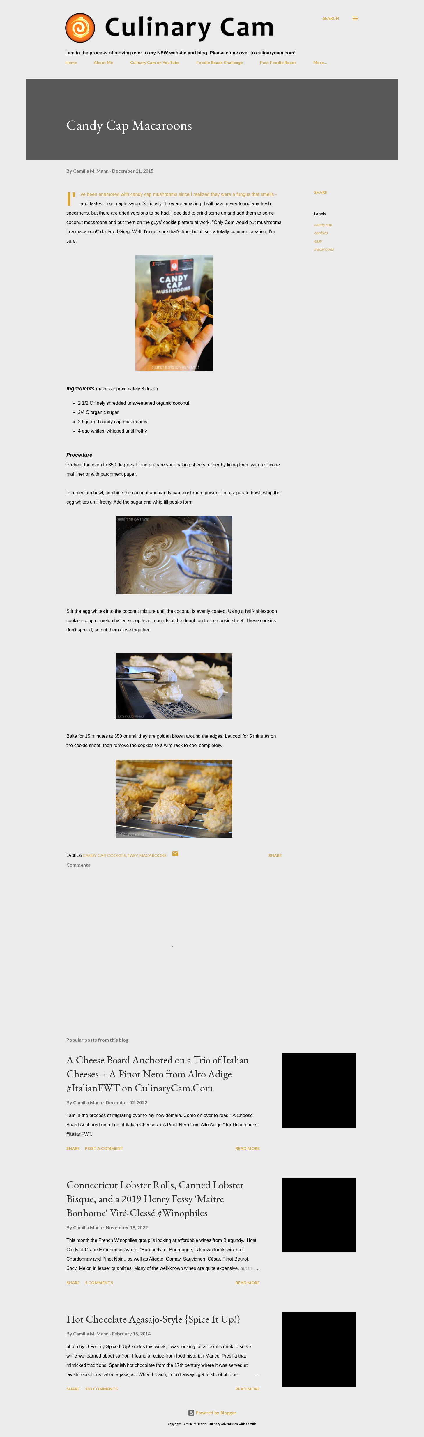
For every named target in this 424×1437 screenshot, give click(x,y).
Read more (248, 1148)
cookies (321, 232)
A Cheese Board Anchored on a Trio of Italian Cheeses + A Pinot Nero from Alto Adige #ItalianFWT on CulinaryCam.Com (157, 1074)
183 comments (101, 1388)
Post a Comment (104, 1148)
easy (318, 240)
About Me (103, 62)
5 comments (99, 1282)
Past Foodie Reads (278, 62)
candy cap (323, 224)
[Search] (331, 18)
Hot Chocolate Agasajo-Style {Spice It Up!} (153, 1319)
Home (71, 62)
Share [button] (320, 192)
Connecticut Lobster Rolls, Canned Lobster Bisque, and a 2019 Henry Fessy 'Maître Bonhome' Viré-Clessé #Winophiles (154, 1199)
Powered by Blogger (212, 1412)
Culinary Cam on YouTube (154, 62)
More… (320, 62)
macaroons (324, 249)
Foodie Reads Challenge (219, 62)
